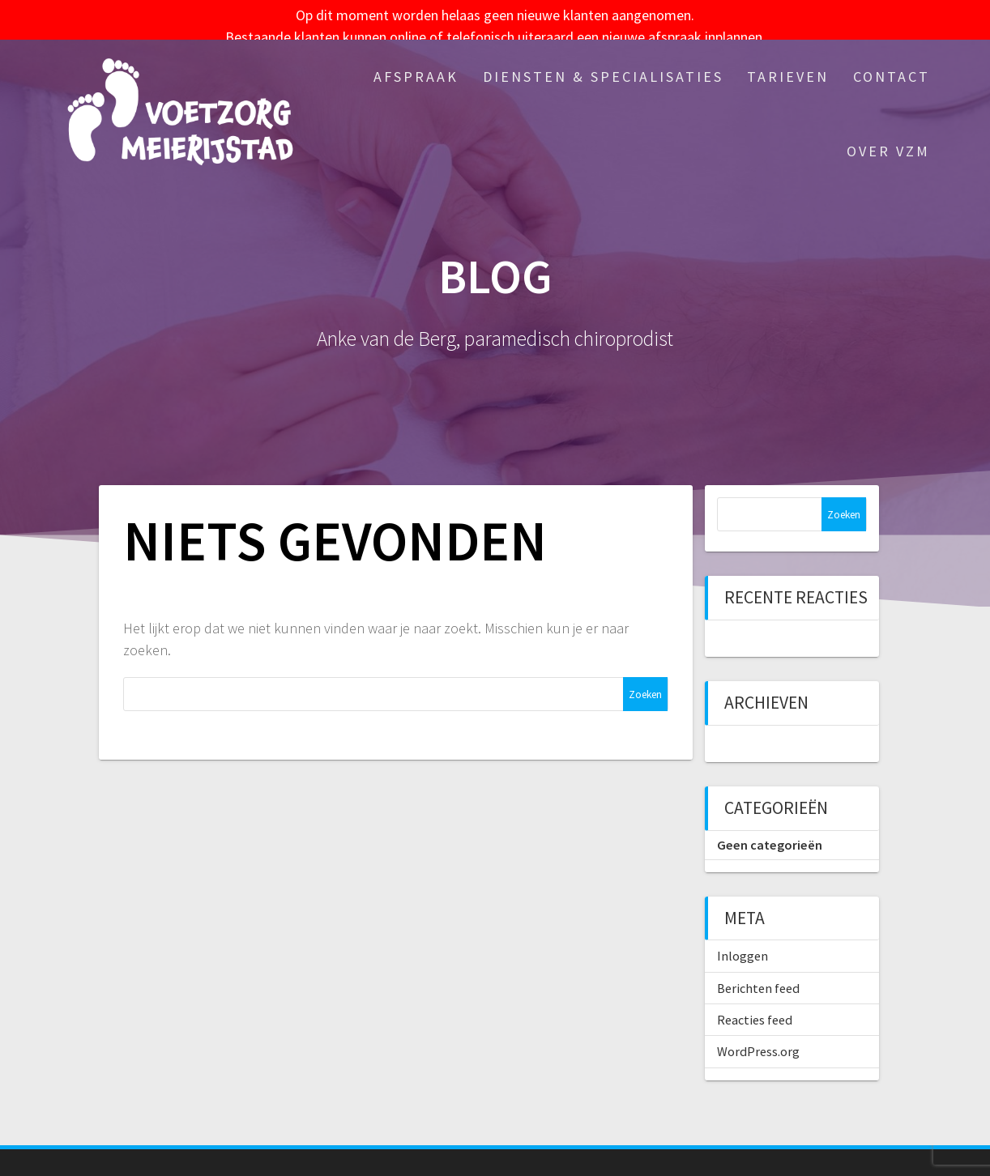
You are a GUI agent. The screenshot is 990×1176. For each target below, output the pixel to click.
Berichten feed (758, 975)
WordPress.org (758, 1039)
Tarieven (788, 63)
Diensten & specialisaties (603, 63)
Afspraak (416, 63)
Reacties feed (754, 1007)
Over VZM (888, 138)
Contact (891, 63)
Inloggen (742, 943)
